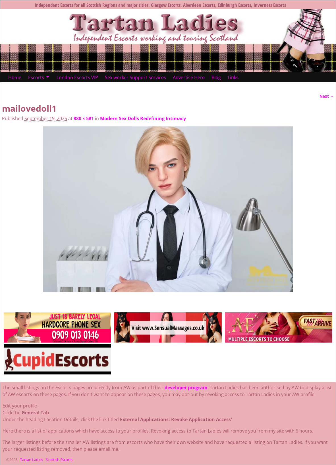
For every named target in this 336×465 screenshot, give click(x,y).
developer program (186, 387)
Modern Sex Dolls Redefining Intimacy (143, 118)
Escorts (36, 77)
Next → (327, 96)
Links (233, 77)
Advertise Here (189, 77)
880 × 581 (84, 118)
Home (14, 77)
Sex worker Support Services (135, 77)
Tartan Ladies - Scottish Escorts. (46, 459)
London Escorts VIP (77, 77)
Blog (216, 77)
